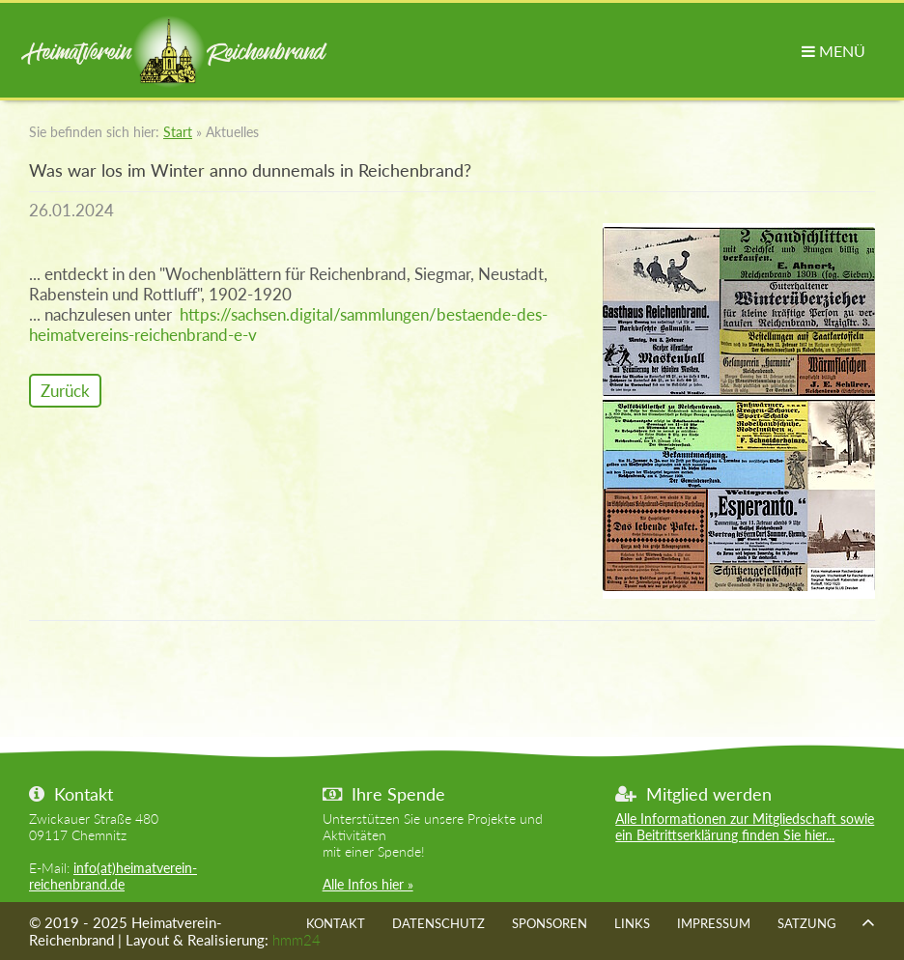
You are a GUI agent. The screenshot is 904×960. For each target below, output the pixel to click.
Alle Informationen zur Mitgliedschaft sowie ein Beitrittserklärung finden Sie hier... (744, 826)
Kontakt (335, 923)
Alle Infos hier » (368, 884)
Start (177, 132)
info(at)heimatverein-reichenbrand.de (113, 876)
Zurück (65, 391)
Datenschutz (438, 923)
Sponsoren (549, 923)
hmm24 (296, 939)
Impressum (713, 923)
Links (632, 923)
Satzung (806, 923)
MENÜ (833, 51)
